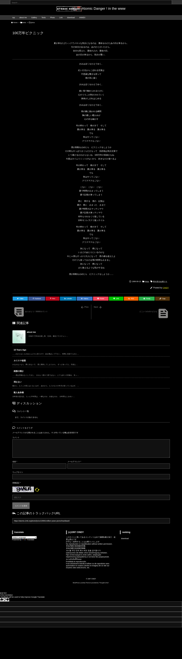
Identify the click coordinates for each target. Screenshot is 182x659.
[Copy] (162, 299)
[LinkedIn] (68, 299)
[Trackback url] (91, 520)
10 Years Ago (20, 350)
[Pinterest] (52, 299)
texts (24, 22)
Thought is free (103, 582)
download (125, 538)
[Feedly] (147, 299)
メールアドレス (74, 462)
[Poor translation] (6, 599)
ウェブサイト (17, 472)
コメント (15, 437)
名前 (14, 462)
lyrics (33, 22)
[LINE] (116, 299)
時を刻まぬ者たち (160, 281)
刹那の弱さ (19, 371)
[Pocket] (100, 299)
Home (15, 22)
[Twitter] (20, 299)
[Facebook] (36, 299)
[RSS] (131, 299)
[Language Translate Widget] (24, 537)
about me (31, 332)
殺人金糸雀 (19, 392)
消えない (18, 382)
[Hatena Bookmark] (85, 299)
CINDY (166, 288)
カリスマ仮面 (20, 361)
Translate (28, 540)
